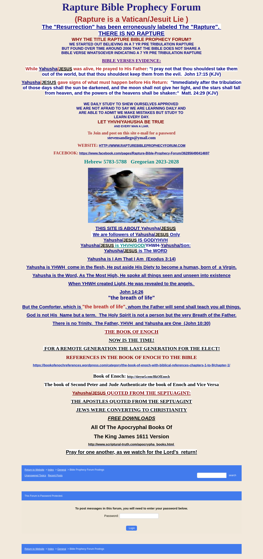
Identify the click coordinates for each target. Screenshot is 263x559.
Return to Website (34, 469)
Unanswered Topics (35, 475)
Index (51, 469)
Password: (131, 515)
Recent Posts (55, 475)
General (61, 469)
